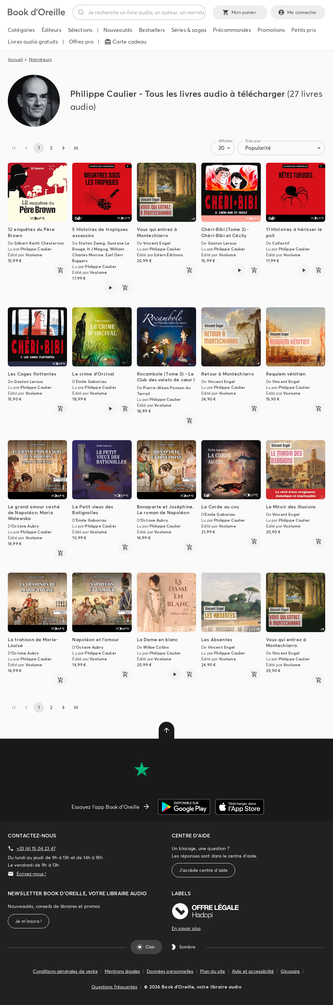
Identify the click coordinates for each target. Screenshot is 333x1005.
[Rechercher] (80, 12)
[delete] (166, 730)
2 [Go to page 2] (51, 148)
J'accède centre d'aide (203, 870)
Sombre (183, 947)
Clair (146, 947)
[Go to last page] (76, 148)
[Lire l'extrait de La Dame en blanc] (174, 674)
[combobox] (139, 12)
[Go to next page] (63, 148)
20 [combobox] (221, 148)
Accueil (15, 59)
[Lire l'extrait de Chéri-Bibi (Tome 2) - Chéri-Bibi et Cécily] (239, 270)
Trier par (253, 140)
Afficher (226, 140)
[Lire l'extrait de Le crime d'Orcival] (110, 408)
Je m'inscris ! (28, 921)
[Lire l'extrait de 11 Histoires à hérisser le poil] (303, 270)
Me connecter (298, 12)
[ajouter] (60, 270)
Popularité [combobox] (258, 148)
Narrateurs (40, 59)
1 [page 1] (38, 148)
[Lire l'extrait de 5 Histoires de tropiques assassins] (110, 287)
